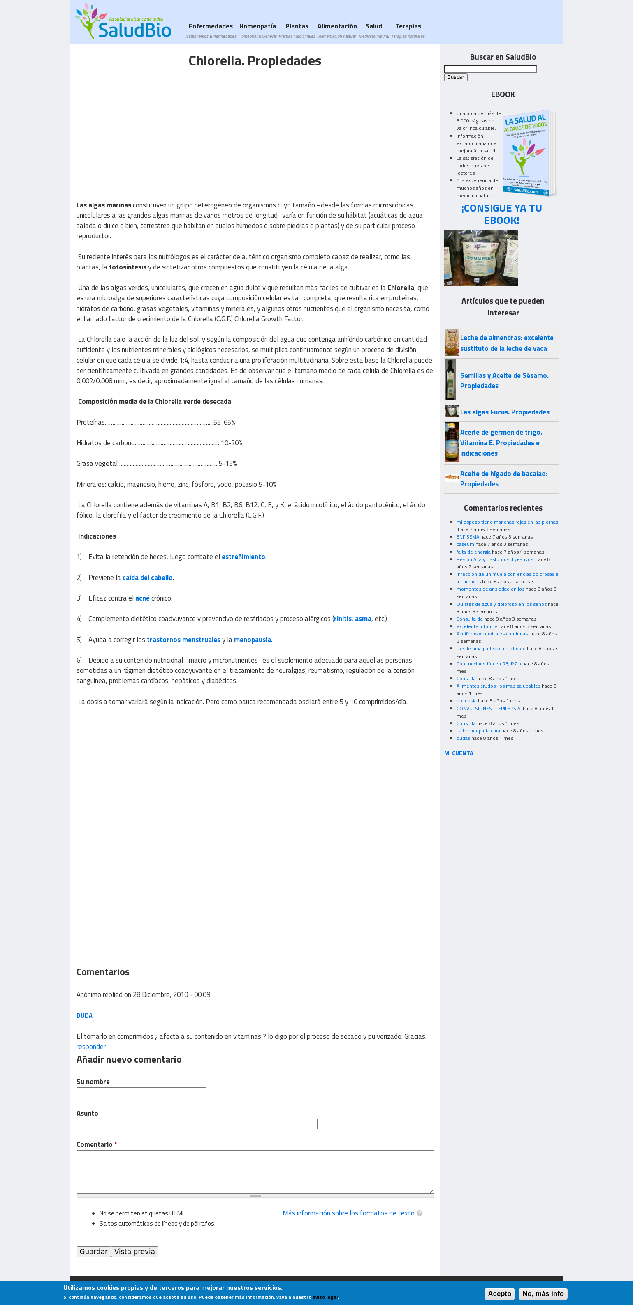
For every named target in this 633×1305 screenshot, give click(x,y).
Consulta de (470, 619)
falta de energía (474, 552)
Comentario (97, 1144)
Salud (374, 30)
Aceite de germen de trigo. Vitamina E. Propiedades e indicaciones (501, 442)
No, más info (543, 1294)
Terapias (408, 30)
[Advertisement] (146, 128)
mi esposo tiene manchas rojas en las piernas (507, 522)
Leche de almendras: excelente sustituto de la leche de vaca (507, 342)
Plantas (297, 30)
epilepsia (467, 700)
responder (91, 1046)
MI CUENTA (458, 752)
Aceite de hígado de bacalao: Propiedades (503, 478)
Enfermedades (211, 30)
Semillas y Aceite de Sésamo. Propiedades (504, 380)
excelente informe (477, 626)
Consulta (466, 678)
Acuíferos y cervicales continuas (493, 634)
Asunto (87, 1113)
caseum (465, 544)
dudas (463, 738)
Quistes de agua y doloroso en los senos (502, 604)
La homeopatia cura (478, 730)
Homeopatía (258, 30)
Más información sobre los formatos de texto (349, 1213)
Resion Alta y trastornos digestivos (495, 559)
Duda (85, 1015)
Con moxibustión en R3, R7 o (489, 663)
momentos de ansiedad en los (490, 589)
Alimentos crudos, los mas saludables (498, 686)
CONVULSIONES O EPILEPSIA (489, 708)
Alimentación (337, 30)
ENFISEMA (468, 537)
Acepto (500, 1294)
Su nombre (93, 1082)
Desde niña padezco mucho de (491, 648)
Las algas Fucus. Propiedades (505, 412)
